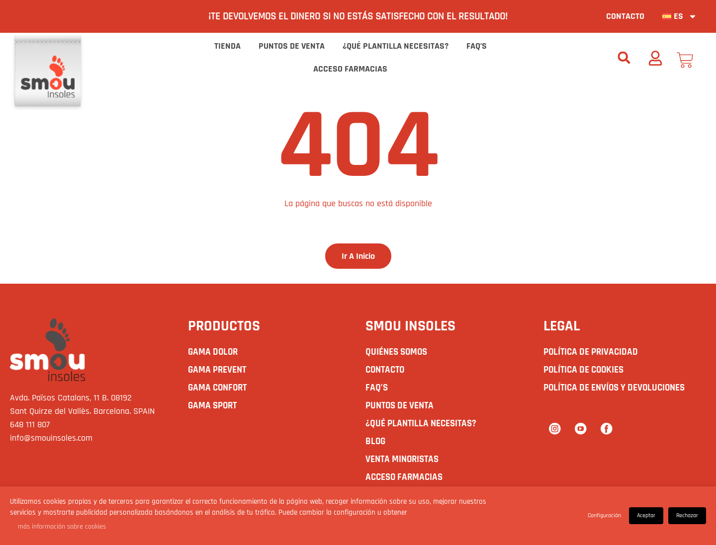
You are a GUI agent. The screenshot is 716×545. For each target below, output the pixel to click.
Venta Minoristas (404, 460)
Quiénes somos (398, 352)
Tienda (227, 46)
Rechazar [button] (687, 515)
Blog (375, 442)
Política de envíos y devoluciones (618, 388)
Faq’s (476, 46)
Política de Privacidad (592, 352)
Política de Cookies (585, 370)
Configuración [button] (604, 515)
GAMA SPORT (214, 406)
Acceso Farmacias (350, 69)
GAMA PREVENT (219, 370)
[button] (624, 58)
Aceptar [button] (646, 515)
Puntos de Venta (292, 46)
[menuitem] (679, 16)
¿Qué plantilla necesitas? (395, 46)
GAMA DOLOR (214, 352)
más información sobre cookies (62, 526)
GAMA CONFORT (219, 388)
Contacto (625, 16)
